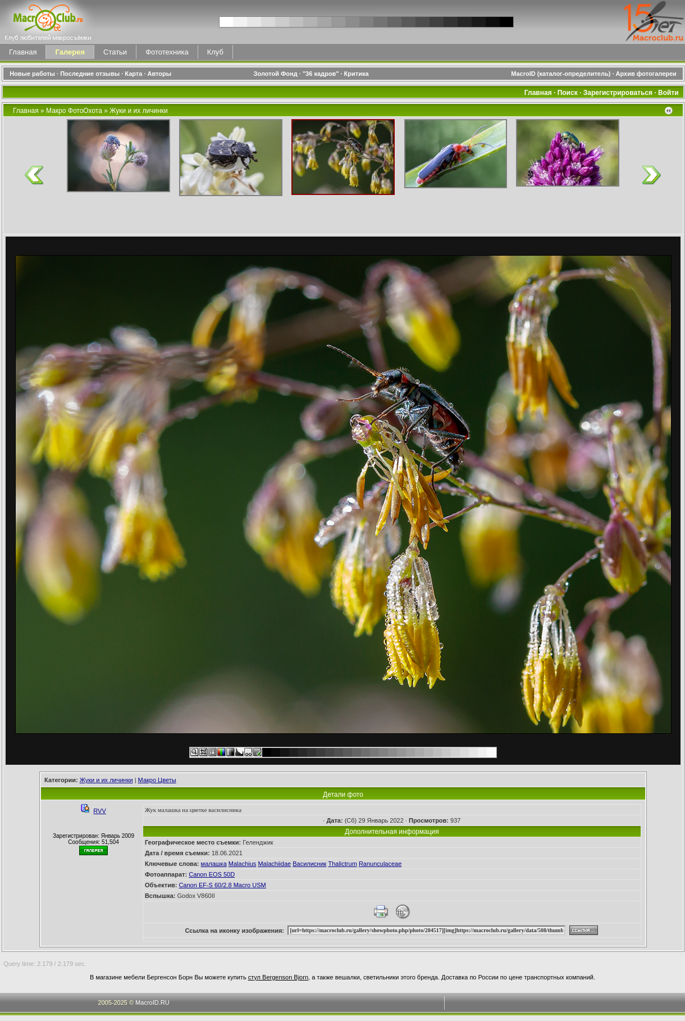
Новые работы (32, 73)
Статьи (115, 52)
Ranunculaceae (380, 863)
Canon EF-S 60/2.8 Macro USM (222, 885)
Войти (668, 93)
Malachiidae (274, 863)
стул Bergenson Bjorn (278, 977)
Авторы (160, 73)
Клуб (215, 52)
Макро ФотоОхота (74, 111)
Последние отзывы (90, 73)
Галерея (70, 52)
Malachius (243, 863)
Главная (22, 52)
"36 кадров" (321, 73)
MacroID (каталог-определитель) (560, 73)
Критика (356, 73)
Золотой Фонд (276, 73)
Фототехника (166, 52)
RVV (99, 810)
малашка (214, 863)
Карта (133, 73)
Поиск (568, 93)
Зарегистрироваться (617, 93)
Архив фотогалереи (647, 73)
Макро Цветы (157, 780)
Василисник (309, 863)
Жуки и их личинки (138, 111)
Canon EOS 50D (212, 874)
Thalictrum (342, 863)
